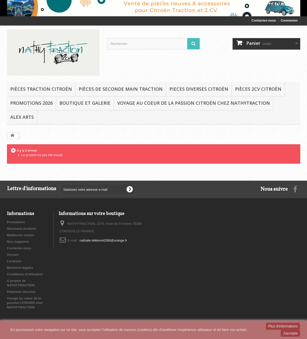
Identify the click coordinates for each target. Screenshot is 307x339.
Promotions (16, 222)
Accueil (13, 255)
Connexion (289, 20)
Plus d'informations (283, 326)
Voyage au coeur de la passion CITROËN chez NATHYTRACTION (193, 103)
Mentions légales (20, 268)
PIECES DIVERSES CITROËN (198, 89)
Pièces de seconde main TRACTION (121, 89)
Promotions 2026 (31, 103)
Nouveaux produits (22, 229)
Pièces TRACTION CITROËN (41, 89)
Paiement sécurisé (21, 292)
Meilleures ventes (20, 235)
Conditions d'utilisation (25, 274)
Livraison (14, 261)
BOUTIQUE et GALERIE (85, 103)
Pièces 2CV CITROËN (258, 89)
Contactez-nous (264, 20)
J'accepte (290, 333)
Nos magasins (18, 242)
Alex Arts (22, 117)
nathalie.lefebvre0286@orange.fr (103, 240)
